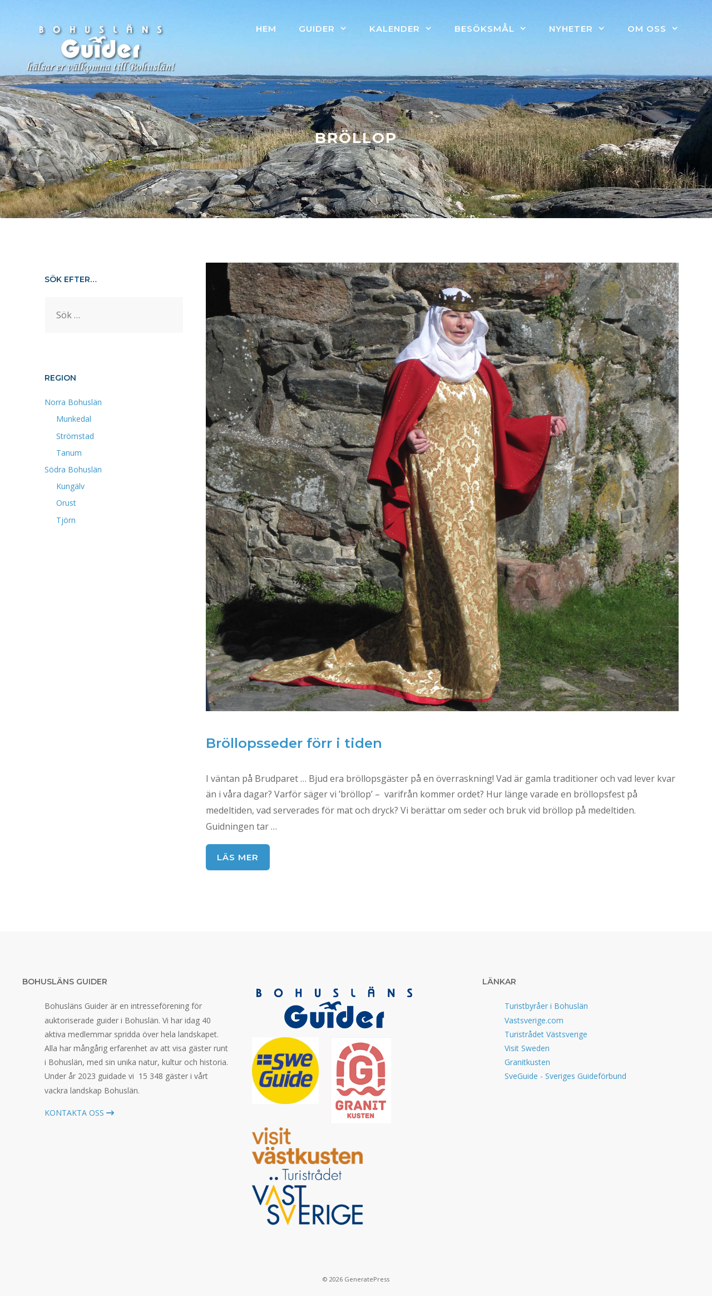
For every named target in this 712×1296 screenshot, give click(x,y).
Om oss (658, 29)
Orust (66, 502)
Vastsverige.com (534, 1020)
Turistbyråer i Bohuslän (546, 1006)
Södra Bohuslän (73, 469)
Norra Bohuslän (73, 402)
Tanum (69, 452)
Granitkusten (527, 1062)
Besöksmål (496, 29)
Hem (266, 28)
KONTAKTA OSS (79, 1112)
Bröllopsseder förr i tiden (294, 743)
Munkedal (73, 418)
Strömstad (75, 436)
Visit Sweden (527, 1048)
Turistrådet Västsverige (546, 1034)
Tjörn (66, 520)
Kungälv (70, 486)
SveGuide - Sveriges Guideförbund (565, 1076)
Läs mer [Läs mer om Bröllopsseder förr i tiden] (238, 857)
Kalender (406, 29)
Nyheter (582, 29)
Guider (328, 29)
